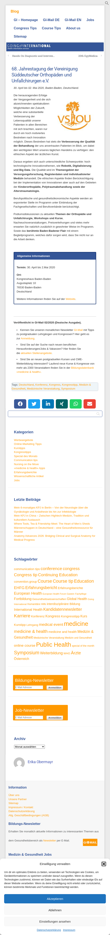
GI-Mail (78, 329)
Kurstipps (19, 448)
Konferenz (41, 384)
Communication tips (26, 460)
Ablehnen (54, 910)
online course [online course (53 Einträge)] (24, 645)
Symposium (68, 388)
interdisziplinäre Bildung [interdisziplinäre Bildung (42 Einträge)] (63, 604)
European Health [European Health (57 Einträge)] (28, 593)
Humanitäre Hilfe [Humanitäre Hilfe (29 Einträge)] (36, 604)
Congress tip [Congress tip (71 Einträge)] (25, 575)
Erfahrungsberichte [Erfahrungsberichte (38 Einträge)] (70, 588)
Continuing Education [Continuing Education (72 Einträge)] (58, 575)
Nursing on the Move (26, 464)
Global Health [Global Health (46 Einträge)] (77, 599)
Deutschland (26, 384)
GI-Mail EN (73, 20)
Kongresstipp (70, 384)
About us (73, 28)
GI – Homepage (26, 20)
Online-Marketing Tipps (28, 444)
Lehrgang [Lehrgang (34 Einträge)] (32, 624)
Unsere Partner (17, 799)
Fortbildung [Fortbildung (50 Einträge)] (23, 599)
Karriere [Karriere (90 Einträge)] (22, 615)
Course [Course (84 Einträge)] (45, 581)
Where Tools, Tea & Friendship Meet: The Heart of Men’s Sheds (52, 523)
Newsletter (49, 840)
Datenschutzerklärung (49, 930)
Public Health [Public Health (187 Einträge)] (53, 644)
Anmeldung (28, 338)
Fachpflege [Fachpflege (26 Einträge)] (80, 594)
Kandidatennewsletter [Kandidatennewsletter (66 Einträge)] (62, 609)
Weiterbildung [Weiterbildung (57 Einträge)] (51, 653)
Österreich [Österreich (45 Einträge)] (21, 659)
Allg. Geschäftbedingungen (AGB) (28, 815)
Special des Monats (25, 456)
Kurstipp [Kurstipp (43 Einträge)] (20, 624)
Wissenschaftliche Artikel (29, 476)
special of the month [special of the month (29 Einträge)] (83, 645)
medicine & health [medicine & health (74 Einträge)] (31, 631)
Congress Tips (25, 28)
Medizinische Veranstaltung (43, 388)
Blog (15, 11)
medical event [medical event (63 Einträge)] (51, 624)
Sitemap (20, 36)
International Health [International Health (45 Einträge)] (28, 609)
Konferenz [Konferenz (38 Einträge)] (38, 616)
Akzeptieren (55, 899)
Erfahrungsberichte (25, 472)
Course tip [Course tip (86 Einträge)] (63, 581)
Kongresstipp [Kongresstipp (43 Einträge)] (70, 616)
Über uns (13, 795)
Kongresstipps (22, 452)
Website (70, 299)
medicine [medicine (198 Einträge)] (76, 623)
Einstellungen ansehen (55, 921)
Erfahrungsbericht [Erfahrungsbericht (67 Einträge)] (41, 587)
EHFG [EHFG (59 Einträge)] (19, 588)
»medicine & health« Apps (29, 468)
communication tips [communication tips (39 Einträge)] (27, 569)
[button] (104, 864)
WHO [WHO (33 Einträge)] (66, 653)
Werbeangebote (23, 440)
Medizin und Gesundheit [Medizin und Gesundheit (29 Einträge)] (78, 637)
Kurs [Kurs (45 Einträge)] (83, 616)
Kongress (54, 384)
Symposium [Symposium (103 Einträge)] (26, 652)
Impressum (69, 930)
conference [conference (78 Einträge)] (51, 568)
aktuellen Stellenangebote (36, 353)
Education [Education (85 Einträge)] (84, 581)
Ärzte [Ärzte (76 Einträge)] (76, 652)
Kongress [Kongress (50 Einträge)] (52, 616)
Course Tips (51, 28)
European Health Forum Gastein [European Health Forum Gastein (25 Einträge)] (58, 594)
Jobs (90, 20)
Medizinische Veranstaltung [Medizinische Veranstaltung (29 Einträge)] (48, 637)
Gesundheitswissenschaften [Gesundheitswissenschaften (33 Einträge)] (49, 599)
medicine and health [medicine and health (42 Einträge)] (62, 631)
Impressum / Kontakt (20, 807)
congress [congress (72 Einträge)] (71, 568)
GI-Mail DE (51, 20)
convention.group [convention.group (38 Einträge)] (25, 581)
